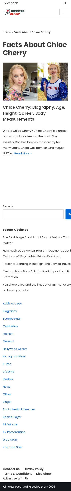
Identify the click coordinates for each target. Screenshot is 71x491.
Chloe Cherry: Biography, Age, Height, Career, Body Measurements (34, 113)
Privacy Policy (33, 469)
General (8, 341)
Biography (10, 311)
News (6, 387)
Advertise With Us (16, 478)
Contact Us (11, 469)
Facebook (11, 3)
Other (7, 394)
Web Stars (10, 439)
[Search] (64, 3)
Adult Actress (12, 303)
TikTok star (10, 424)
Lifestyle (8, 371)
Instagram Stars (14, 356)
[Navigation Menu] (63, 12)
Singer (7, 402)
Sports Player (12, 417)
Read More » (23, 153)
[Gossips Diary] (14, 12)
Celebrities (10, 326)
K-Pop (7, 364)
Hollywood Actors (15, 349)
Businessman (12, 319)
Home (7, 32)
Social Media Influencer (19, 409)
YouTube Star (12, 447)
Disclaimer (44, 474)
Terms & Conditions (17, 474)
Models (8, 379)
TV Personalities (14, 432)
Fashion (8, 334)
